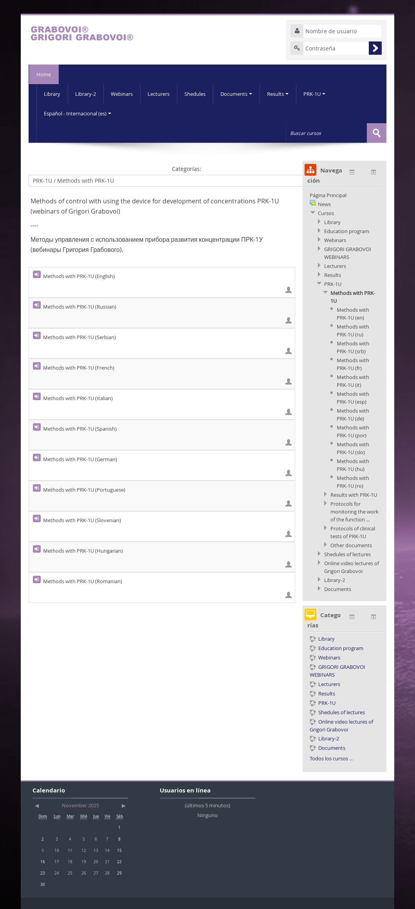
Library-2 (85, 93)
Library (52, 93)
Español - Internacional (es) (77, 113)
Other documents (351, 545)
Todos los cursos (329, 758)
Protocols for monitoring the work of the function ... (354, 511)
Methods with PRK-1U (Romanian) (82, 581)
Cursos (326, 213)
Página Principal (328, 195)
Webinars (122, 93)
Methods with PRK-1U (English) (79, 276)
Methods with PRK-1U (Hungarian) (83, 550)
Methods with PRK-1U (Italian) (78, 398)
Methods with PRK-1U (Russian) (79, 306)
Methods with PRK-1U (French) (78, 367)
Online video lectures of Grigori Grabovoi (341, 725)
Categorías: (186, 168)
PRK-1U (314, 93)
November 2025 (80, 805)
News (324, 204)
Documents (236, 93)
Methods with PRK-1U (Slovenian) (82, 520)
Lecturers (159, 93)
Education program (346, 231)
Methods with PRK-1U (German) (80, 459)
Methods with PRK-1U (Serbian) (79, 337)
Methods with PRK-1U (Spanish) (80, 428)
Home (43, 74)
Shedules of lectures (347, 554)
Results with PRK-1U (353, 494)
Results (278, 93)
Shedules (195, 93)
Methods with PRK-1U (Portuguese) (84, 489)
